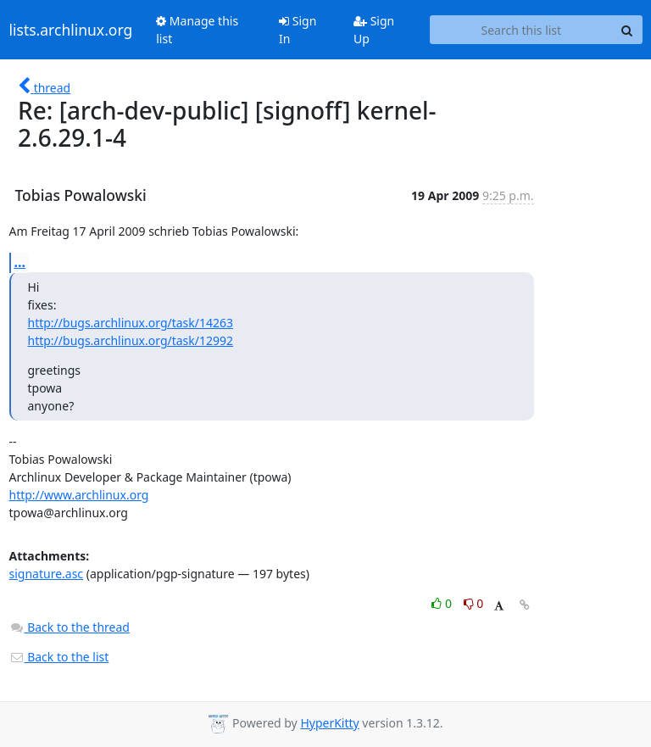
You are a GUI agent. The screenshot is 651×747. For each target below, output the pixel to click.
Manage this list (197, 30)
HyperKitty (329, 723)
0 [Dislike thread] (474, 603)
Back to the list (59, 657)
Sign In (297, 30)
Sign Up (373, 30)
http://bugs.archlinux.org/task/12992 (131, 340)
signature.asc (46, 574)
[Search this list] (521, 29)
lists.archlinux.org (71, 30)
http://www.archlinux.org (79, 495)
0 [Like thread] (442, 603)
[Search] (627, 29)
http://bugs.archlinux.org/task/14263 (131, 323)
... (20, 262)
